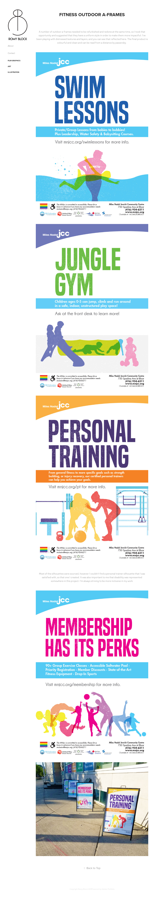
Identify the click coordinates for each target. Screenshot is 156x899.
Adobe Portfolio (108, 889)
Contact (11, 53)
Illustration (13, 72)
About (10, 45)
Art (9, 66)
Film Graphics (14, 60)
